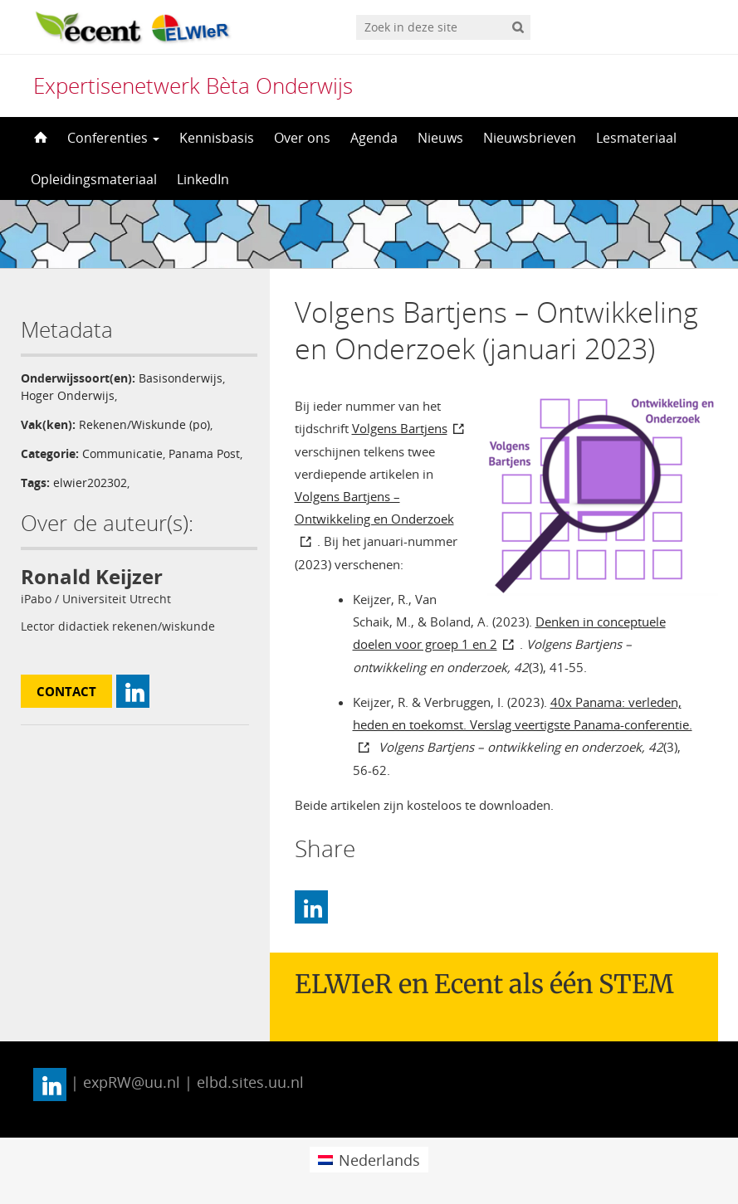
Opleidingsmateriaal (94, 179)
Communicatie (122, 453)
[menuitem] (369, 1159)
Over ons (302, 138)
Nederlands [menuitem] (379, 1160)
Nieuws (440, 138)
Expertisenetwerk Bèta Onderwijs (193, 85)
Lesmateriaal (636, 138)
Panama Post (204, 453)
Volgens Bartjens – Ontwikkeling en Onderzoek (374, 507)
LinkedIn (203, 179)
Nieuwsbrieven (529, 138)
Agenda (374, 138)
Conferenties (113, 138)
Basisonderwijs (180, 378)
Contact (66, 691)
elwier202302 (90, 482)
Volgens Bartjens (399, 428)
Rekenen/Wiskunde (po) (144, 424)
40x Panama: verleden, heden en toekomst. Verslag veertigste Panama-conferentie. (522, 713)
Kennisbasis (216, 138)
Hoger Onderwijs (68, 395)
